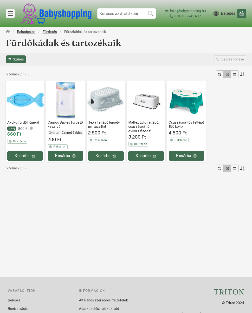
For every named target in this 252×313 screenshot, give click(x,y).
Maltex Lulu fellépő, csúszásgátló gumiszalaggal (143, 126)
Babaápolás (26, 32)
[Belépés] (224, 13)
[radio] (220, 74)
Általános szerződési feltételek (103, 300)
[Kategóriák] (10, 13)
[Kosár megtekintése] (241, 13)
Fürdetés (50, 32)
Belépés (14, 300)
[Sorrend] (242, 74)
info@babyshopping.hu (188, 11)
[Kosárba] (25, 156)
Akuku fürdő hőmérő (23, 122)
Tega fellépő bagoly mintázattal (104, 124)
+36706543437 (188, 16)
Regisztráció (18, 309)
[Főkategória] (8, 32)
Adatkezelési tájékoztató (99, 309)
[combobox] (126, 13)
